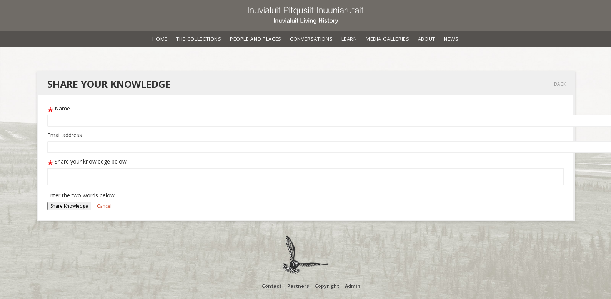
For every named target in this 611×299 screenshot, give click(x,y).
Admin (352, 286)
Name (58, 108)
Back (560, 84)
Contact (271, 286)
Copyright (327, 286)
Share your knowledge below (87, 161)
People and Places (255, 38)
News (451, 38)
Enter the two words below (81, 195)
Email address (64, 135)
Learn (349, 38)
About (426, 38)
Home (160, 38)
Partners (298, 286)
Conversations (311, 38)
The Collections (198, 38)
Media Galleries (388, 38)
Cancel (104, 206)
